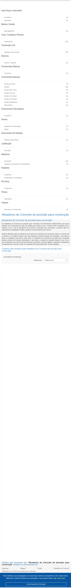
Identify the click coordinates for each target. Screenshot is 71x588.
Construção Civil (8, 45)
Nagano (22, 568)
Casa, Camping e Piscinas (12, 35)
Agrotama (5, 568)
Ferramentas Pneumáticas (12, 109)
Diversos (5, 56)
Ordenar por (38, 260)
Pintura (4, 192)
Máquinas (5, 154)
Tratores (4, 202)
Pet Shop (5, 181)
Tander (39, 568)
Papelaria (5, 168)
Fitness (4, 119)
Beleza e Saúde (8, 24)
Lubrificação (6, 143)
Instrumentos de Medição (12, 133)
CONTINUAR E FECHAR (36, 584)
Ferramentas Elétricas (10, 66)
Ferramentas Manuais (10, 77)
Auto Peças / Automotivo (11, 10)
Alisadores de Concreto (61, 568)
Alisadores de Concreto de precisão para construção (19, 571)
